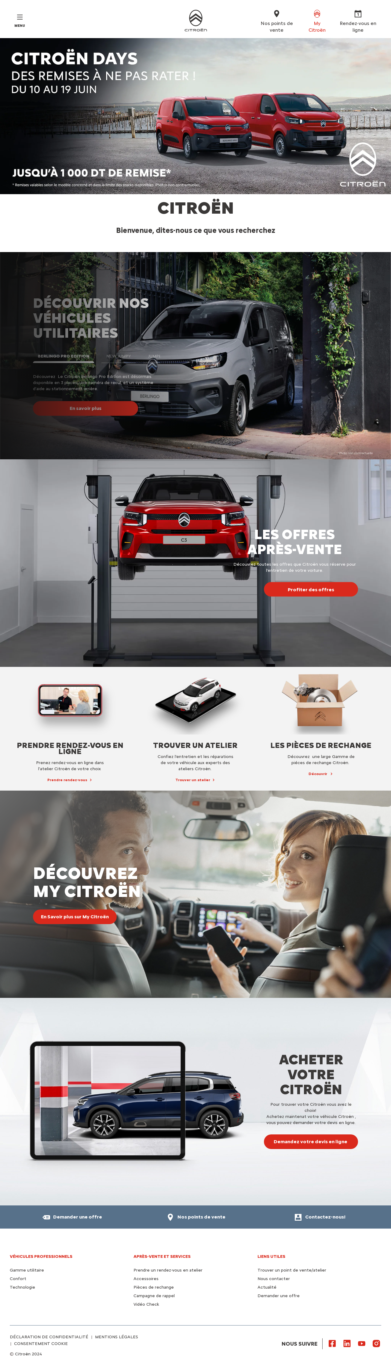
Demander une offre (279, 1295)
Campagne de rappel (154, 1295)
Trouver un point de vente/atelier (292, 1270)
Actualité (267, 1287)
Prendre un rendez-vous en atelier (168, 1270)
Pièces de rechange (153, 1287)
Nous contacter (274, 1278)
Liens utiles (271, 1256)
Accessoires (146, 1278)
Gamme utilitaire (27, 1270)
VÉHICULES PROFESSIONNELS (41, 1256)
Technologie (22, 1287)
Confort (18, 1278)
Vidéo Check (146, 1304)
